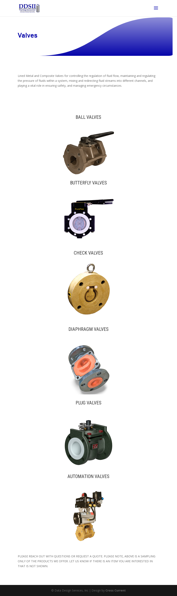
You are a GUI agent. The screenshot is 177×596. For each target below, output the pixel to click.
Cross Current (115, 590)
